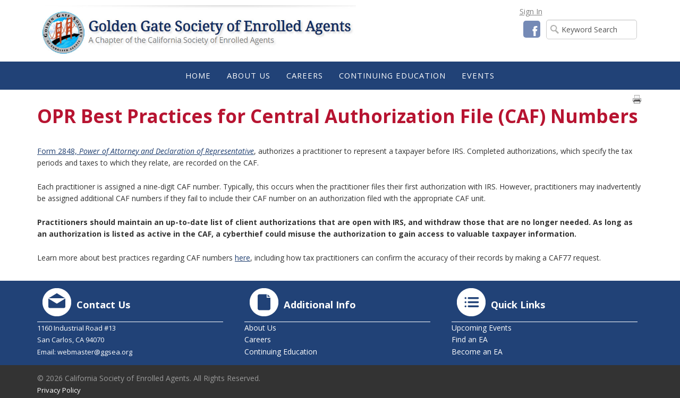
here (242, 258)
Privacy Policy (59, 390)
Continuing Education (280, 352)
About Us (260, 328)
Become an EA (477, 352)
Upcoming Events (482, 328)
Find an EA (470, 339)
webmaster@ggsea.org (94, 352)
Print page (637, 99)
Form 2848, (145, 151)
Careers (257, 339)
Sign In (531, 11)
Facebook (531, 29)
